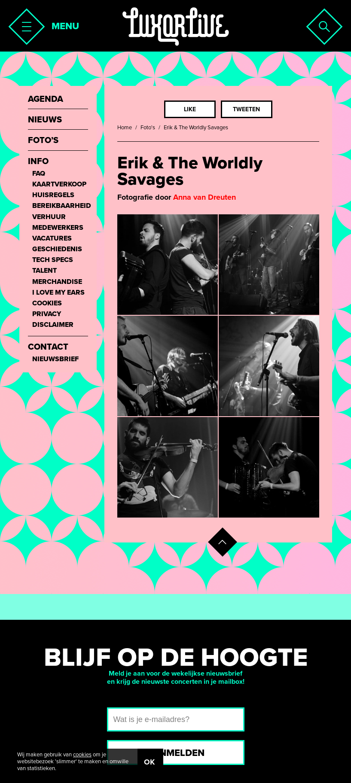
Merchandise (57, 282)
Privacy (46, 314)
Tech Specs (52, 260)
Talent (44, 271)
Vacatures (52, 239)
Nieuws (45, 120)
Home (124, 127)
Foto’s (43, 141)
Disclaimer (52, 325)
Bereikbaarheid (60, 206)
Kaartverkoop (59, 184)
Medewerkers (57, 228)
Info (38, 162)
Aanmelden (175, 753)
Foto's (147, 127)
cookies (82, 754)
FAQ (38, 174)
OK (149, 762)
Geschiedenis (57, 249)
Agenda (45, 99)
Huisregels (53, 195)
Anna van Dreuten (204, 197)
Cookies (47, 303)
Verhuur (49, 217)
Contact (48, 347)
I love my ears (58, 293)
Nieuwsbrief (55, 359)
